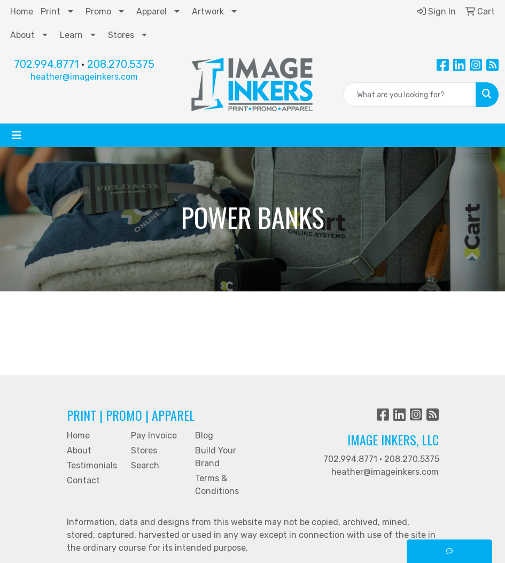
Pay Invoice (154, 435)
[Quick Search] (409, 94)
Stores (121, 35)
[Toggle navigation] (16, 135)
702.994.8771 (46, 64)
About (22, 35)
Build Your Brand (215, 456)
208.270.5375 (120, 64)
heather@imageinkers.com (84, 77)
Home (21, 11)
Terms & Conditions (217, 484)
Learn (71, 35)
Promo (98, 11)
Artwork (208, 11)
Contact (83, 480)
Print (50, 11)
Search (145, 465)
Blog (204, 435)
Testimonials (92, 465)
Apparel (151, 11)
